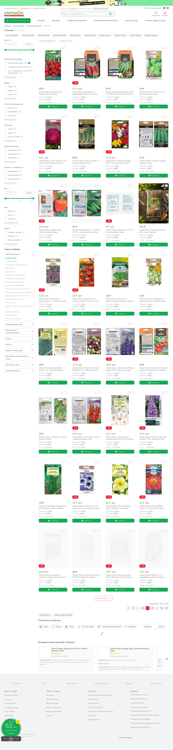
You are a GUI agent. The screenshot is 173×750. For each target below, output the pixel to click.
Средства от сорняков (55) (15, 285)
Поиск (69, 626)
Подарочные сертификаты (138, 699)
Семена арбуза (135, 35)
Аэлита (159, 626)
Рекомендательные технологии (140, 727)
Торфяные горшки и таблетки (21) (18, 296)
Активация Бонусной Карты (139, 707)
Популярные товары (11, 695)
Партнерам (92, 691)
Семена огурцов (12, 35)
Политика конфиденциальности (140, 711)
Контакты (49, 715)
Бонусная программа (137, 703)
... (138, 608)
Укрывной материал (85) (14, 282)
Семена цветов (43, 35)
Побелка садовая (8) (13, 312)
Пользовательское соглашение (140, 719)
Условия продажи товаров (138, 695)
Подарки (7, 720)
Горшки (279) (10, 272)
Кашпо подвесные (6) (13, 319)
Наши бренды (8, 715)
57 (166, 608)
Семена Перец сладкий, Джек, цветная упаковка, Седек (129, 650)
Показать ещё (103, 598)
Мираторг (130, 626)
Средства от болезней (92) (15, 279)
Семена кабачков (59, 35)
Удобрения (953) (12, 261)
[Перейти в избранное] (156, 14)
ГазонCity (145, 626)
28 (152, 608)
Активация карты (25, 8)
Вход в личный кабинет (54, 711)
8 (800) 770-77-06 (84, 9)
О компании (92, 715)
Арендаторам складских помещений (100, 695)
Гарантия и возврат (52, 703)
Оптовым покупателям (95, 707)
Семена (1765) (11, 258)
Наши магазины (9, 711)
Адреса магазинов (11, 8)
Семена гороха (44, 615)
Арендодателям (93, 703)
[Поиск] (110, 14)
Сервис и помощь (53, 691)
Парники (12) (10, 303)
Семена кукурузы (151, 35)
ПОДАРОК (11, 739)
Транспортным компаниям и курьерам (100, 711)
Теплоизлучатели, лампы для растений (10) (19, 307)
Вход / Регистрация (153, 8)
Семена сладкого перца (63, 615)
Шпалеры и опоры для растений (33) (18, 292)
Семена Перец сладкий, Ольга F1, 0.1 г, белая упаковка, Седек (69, 650)
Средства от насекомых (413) (16, 265)
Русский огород (85, 626)
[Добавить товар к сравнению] (61, 47)
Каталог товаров (10, 691)
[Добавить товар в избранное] (65, 47)
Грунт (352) (10, 268)
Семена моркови (28, 35)
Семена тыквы (75, 35)
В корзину (53, 106)
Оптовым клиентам (39, 8)
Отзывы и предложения (54, 707)
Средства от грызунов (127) (16, 275)
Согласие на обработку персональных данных (145, 723)
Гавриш (56, 626)
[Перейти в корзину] (165, 14)
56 (162, 608)
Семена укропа (90, 35)
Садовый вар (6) (11, 315)
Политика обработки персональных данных (144, 715)
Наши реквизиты (93, 720)
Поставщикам (92, 699)
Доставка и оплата (101, 9)
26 (143, 608)
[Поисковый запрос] (83, 14)
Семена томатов (120, 35)
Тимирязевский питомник (109, 626)
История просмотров (11, 708)
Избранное (8, 700)
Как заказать (50, 695)
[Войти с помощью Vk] (164, 8)
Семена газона (104, 35)
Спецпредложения (10, 703)
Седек (43, 626)
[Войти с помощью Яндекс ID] (168, 8)
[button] (17, 20)
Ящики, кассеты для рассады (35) (17, 289)
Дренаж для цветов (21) (14, 299)
